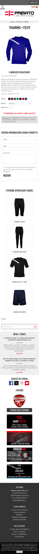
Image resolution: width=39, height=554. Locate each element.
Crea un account (22, 510)
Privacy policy (19, 536)
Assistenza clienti (19, 512)
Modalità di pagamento (19, 517)
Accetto (19, 552)
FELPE (26, 27)
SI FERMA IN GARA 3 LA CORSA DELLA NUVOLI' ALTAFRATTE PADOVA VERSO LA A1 (19, 339)
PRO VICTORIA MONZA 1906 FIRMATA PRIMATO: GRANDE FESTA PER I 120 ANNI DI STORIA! (19, 360)
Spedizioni (19, 515)
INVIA (7, 175)
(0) (28, 22)
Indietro (3, 319)
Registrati (19, 22)
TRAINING (15, 27)
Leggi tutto (19, 353)
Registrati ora (6, 118)
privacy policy (33, 550)
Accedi (12, 22)
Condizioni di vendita (19, 520)
